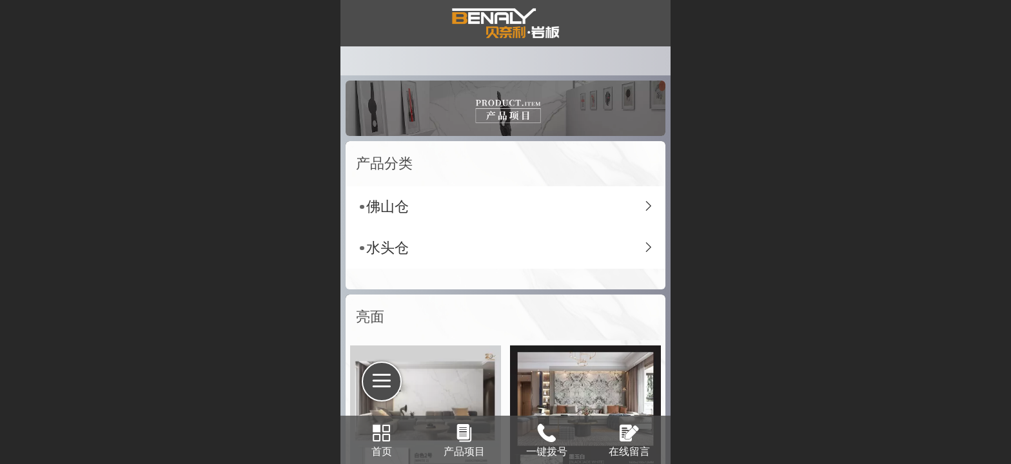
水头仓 (387, 248)
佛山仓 (387, 206)
